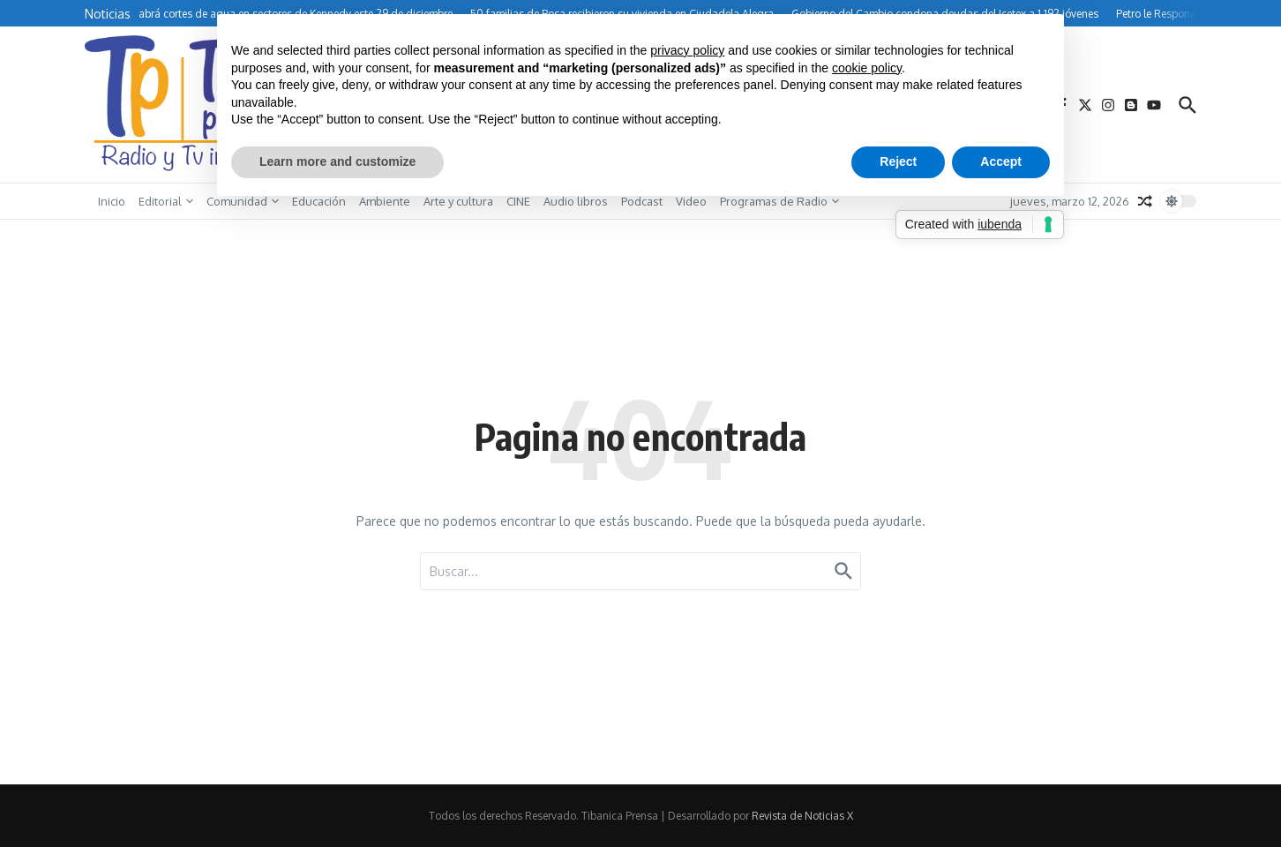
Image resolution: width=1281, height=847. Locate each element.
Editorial (166, 201)
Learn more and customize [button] (337, 161)
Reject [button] (898, 161)
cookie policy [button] (867, 68)
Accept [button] (1001, 161)
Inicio (111, 201)
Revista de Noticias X (802, 815)
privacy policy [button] (687, 50)
